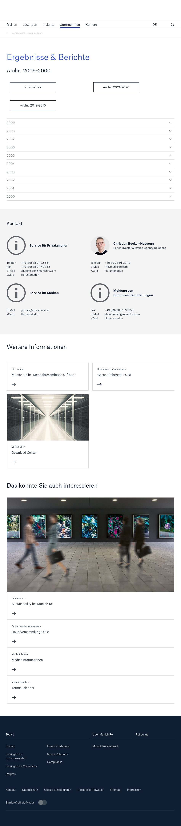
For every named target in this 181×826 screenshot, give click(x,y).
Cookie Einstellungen (57, 790)
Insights (11, 774)
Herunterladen (30, 274)
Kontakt (11, 790)
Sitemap (115, 790)
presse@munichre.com (35, 310)
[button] (12, 24)
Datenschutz (30, 790)
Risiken (10, 746)
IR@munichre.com (116, 266)
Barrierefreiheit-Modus (26, 802)
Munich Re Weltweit (105, 746)
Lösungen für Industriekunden (16, 756)
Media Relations (57, 754)
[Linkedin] (146, 745)
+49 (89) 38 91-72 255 (119, 310)
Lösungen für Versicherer (21, 766)
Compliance (54, 762)
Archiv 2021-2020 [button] (116, 87)
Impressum (134, 790)
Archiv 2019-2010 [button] (33, 105)
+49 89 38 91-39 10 (117, 262)
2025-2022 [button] (33, 87)
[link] (48, 24)
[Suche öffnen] (172, 25)
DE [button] (154, 24)
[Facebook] (165, 750)
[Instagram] (146, 750)
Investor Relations (58, 746)
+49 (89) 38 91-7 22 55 (35, 266)
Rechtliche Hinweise (90, 790)
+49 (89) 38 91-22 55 (34, 262)
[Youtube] (165, 745)
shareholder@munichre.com (38, 270)
